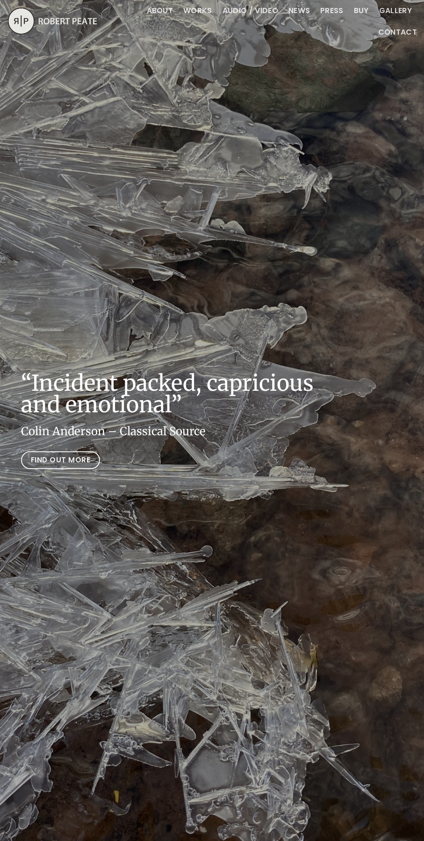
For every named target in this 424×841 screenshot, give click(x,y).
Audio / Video (250, 10)
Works (197, 10)
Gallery (395, 10)
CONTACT (397, 32)
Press (332, 10)
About (160, 10)
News (299, 10)
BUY (361, 10)
